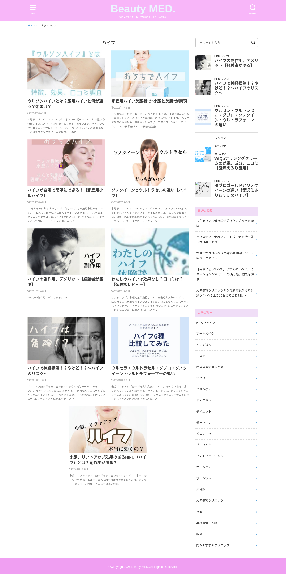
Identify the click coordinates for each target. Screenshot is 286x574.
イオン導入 (203, 344)
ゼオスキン (203, 399)
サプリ (200, 377)
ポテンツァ (203, 477)
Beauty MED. (143, 9)
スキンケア (203, 388)
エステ (200, 355)
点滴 (199, 510)
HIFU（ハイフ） (207, 322)
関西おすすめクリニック (212, 543)
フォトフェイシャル (209, 455)
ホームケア (203, 466)
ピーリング (203, 444)
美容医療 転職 (206, 521)
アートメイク (205, 333)
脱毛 (199, 532)
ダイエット (203, 410)
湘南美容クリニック (209, 499)
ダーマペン (203, 422)
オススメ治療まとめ (209, 366)
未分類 (200, 488)
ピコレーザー (205, 432)
